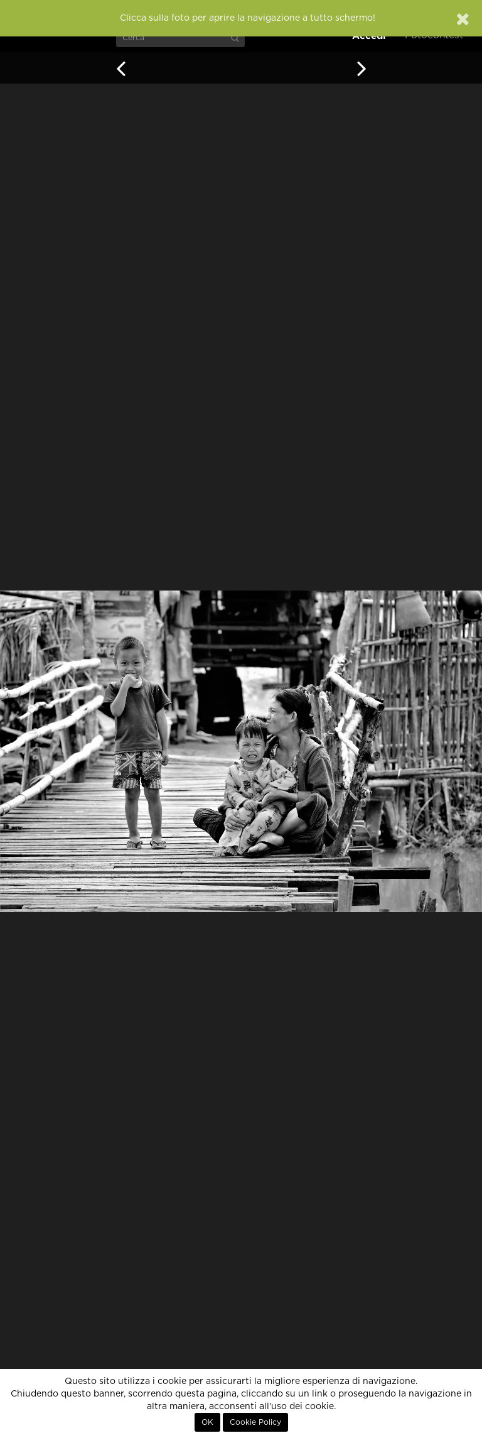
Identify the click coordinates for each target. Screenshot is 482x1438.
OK (207, 1422)
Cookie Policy (255, 1422)
